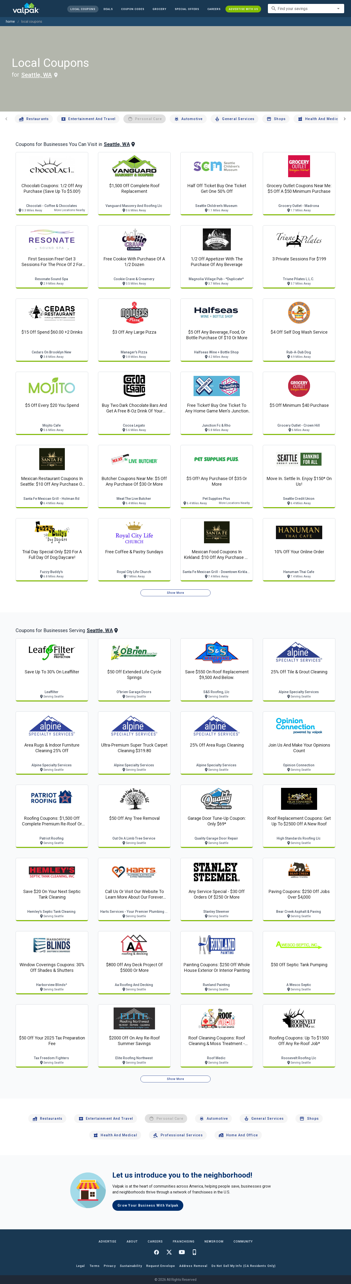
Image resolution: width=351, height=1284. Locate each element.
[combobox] (306, 8)
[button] (186, 9)
